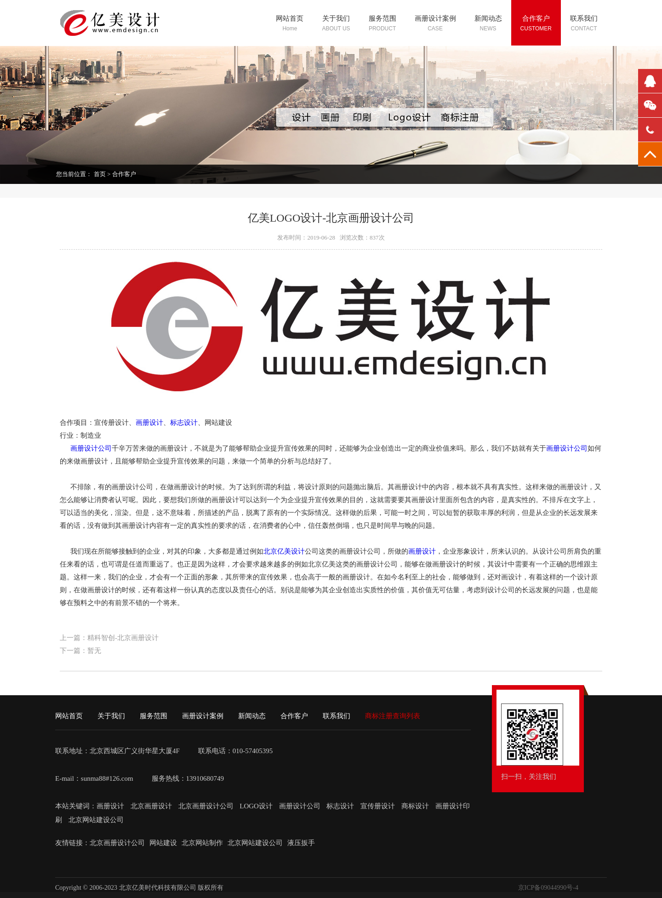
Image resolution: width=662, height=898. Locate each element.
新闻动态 (252, 716)
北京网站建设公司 (96, 820)
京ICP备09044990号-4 (548, 887)
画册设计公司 (91, 448)
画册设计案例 (202, 716)
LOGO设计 (257, 806)
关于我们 (111, 716)
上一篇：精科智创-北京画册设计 (109, 637)
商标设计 (415, 806)
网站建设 (163, 843)
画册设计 (149, 422)
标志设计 (184, 422)
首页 (100, 174)
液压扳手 (301, 843)
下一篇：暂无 (80, 650)
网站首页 (69, 716)
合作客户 (124, 174)
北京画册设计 (152, 806)
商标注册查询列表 (392, 716)
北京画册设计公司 (206, 806)
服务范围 (153, 716)
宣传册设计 (377, 806)
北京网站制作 (202, 843)
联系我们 (336, 716)
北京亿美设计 (284, 551)
